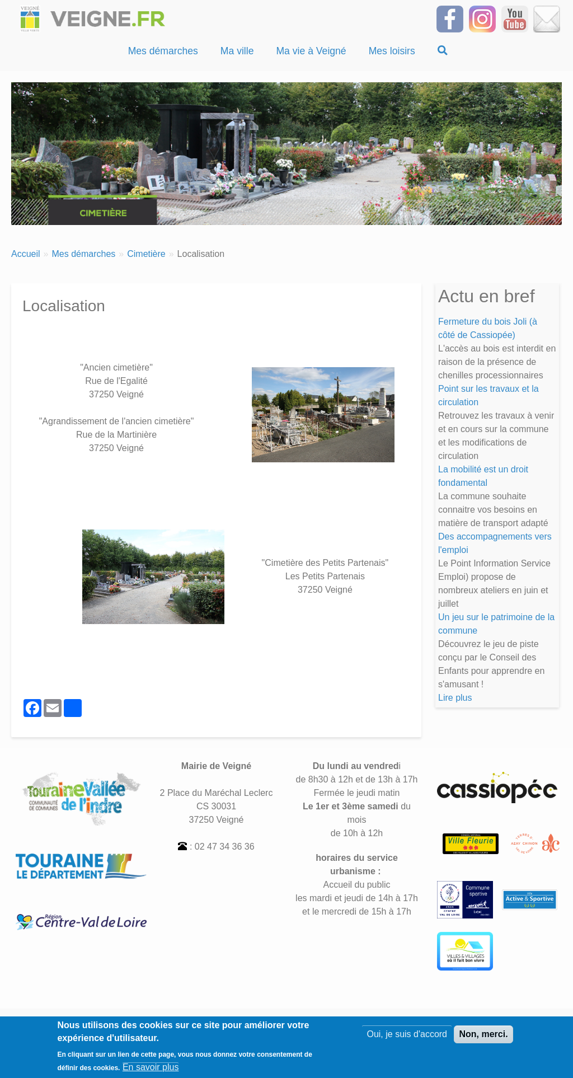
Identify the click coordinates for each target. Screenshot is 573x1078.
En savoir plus (151, 1070)
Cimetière (146, 254)
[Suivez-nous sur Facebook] (450, 18)
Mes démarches (83, 254)
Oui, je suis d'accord (407, 1038)
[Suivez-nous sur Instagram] (482, 18)
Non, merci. (483, 1038)
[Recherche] (442, 51)
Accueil (25, 254)
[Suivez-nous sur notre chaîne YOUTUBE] (515, 18)
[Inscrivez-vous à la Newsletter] (546, 18)
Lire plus (455, 697)
